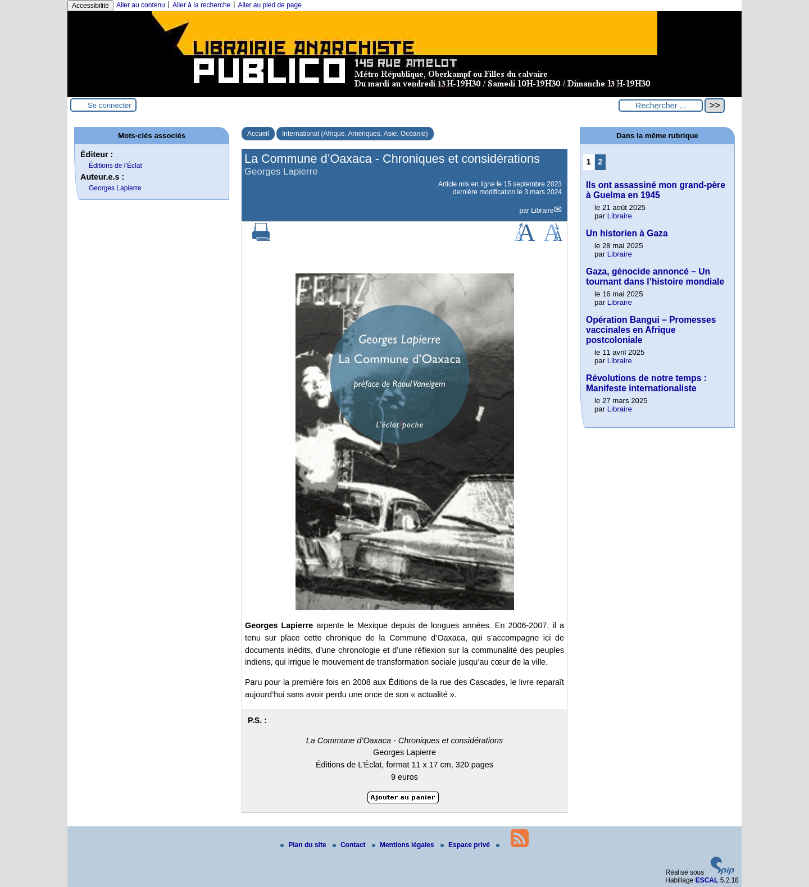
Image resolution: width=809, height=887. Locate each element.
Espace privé (466, 845)
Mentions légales (404, 845)
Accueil (258, 134)
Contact (350, 845)
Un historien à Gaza (627, 233)
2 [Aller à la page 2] (600, 161)
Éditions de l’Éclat (115, 166)
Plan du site (304, 845)
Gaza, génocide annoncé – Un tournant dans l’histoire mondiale (655, 276)
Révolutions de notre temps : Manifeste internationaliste (646, 383)
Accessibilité (90, 6)
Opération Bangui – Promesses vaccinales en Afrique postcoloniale (651, 330)
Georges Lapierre (115, 188)
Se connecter (109, 105)
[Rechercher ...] (661, 105)
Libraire (542, 210)
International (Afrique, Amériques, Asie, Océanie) (355, 134)
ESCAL (707, 880)
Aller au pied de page (269, 5)
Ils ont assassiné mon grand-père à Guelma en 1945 (655, 190)
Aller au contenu (140, 5)
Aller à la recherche (201, 5)
